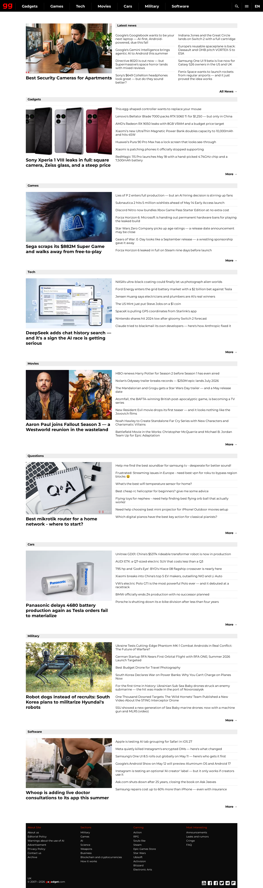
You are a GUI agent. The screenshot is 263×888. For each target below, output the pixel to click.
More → (231, 174)
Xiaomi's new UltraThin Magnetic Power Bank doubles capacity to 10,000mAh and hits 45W (174, 132)
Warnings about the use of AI (46, 840)
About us (33, 832)
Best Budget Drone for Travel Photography (147, 667)
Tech (113, 6)
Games (89, 6)
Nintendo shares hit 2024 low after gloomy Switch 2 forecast (161, 318)
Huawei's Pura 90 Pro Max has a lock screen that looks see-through (165, 142)
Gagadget (24, 5)
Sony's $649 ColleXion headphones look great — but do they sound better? (141, 78)
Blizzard (138, 865)
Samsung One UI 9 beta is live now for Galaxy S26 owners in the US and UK (206, 62)
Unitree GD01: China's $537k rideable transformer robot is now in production (173, 554)
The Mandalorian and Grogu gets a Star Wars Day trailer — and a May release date (173, 389)
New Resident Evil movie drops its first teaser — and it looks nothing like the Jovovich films (172, 411)
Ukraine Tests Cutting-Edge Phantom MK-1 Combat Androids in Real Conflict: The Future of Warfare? (173, 647)
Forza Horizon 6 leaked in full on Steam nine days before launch (163, 250)
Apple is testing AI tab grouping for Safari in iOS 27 (153, 741)
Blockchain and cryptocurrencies (101, 857)
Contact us (34, 853)
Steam (137, 844)
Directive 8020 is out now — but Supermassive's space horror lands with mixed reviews (141, 64)
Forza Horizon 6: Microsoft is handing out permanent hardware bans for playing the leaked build (176, 219)
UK (29, 878)
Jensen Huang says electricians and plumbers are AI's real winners (165, 296)
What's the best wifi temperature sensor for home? (153, 484)
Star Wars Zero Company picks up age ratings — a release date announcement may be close (174, 230)
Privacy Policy (36, 849)
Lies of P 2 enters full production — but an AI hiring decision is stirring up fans (174, 195)
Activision (139, 861)
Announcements (196, 832)
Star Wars (139, 853)
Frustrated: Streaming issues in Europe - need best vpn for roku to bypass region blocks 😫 (176, 474)
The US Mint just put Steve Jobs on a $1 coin (148, 304)
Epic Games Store (144, 849)
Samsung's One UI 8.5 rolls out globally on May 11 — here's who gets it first (170, 756)
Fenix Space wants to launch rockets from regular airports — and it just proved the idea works (205, 75)
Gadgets (62, 6)
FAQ (189, 844)
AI (81, 840)
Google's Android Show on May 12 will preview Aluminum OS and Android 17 (173, 763)
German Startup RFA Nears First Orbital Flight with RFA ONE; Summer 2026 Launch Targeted (172, 658)
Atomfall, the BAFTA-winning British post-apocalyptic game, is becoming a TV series (175, 400)
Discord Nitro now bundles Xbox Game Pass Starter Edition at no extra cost (172, 210)
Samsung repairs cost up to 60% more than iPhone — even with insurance (171, 789)
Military (185, 6)
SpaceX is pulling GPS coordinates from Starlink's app (156, 311)
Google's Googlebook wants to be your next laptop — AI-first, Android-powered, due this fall (144, 39)
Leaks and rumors (197, 836)
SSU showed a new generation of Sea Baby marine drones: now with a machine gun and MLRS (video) (175, 709)
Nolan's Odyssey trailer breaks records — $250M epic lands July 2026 (167, 381)
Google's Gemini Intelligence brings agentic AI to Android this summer (142, 51)
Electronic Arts (142, 869)
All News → (228, 91)
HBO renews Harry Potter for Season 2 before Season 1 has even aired (167, 373)
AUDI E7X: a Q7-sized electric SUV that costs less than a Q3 (159, 561)
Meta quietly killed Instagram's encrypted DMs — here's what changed (168, 749)
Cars (161, 6)
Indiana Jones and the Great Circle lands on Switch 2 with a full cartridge (206, 37)
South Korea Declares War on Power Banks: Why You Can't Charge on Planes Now (173, 676)
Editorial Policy (37, 836)
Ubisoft (138, 857)
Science (85, 844)
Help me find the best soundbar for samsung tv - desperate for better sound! (173, 465)
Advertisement (37, 844)
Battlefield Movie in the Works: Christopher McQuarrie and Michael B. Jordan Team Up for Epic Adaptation (173, 433)
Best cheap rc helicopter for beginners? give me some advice (161, 491)
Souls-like (139, 840)
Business (86, 853)
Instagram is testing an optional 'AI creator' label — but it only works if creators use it (174, 772)
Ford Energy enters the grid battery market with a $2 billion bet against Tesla (173, 289)
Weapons (86, 849)
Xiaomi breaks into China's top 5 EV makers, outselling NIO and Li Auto (168, 576)
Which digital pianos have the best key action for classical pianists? (166, 517)
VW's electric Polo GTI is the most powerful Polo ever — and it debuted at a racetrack (172, 585)
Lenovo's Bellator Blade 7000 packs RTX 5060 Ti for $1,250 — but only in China (173, 116)
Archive (32, 857)
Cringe (190, 840)
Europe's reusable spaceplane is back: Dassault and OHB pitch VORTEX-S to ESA (206, 49)
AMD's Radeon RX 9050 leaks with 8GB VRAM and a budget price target (169, 123)
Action (137, 832)
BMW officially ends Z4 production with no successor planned (162, 594)
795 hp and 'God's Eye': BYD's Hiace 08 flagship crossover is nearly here (168, 569)
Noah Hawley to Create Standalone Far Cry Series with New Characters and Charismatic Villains (172, 422)
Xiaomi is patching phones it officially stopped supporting (159, 149)
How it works (88, 861)
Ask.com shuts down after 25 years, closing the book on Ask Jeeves (165, 782)
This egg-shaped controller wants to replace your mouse (158, 109)
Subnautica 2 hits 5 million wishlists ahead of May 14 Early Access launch (169, 203)
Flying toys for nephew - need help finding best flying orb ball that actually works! (171, 500)
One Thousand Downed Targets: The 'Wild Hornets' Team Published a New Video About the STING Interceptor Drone (171, 698)
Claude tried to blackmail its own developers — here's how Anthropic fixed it (173, 326)
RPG (136, 836)
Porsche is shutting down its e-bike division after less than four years (167, 602)
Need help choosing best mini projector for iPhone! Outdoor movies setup (171, 509)
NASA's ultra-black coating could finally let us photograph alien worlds (168, 282)
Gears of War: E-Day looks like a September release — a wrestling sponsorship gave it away (174, 241)
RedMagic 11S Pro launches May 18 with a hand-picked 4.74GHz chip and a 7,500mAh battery (171, 158)
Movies (137, 6)
